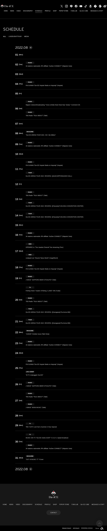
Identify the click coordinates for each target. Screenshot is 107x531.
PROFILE (47, 11)
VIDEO (19, 11)
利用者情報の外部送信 (87, 528)
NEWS (12, 11)
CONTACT (53, 512)
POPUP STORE (63, 11)
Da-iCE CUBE (84, 11)
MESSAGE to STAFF (96, 11)
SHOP (55, 11)
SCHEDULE (38, 11)
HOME (6, 11)
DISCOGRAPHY (28, 11)
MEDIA (26, 36)
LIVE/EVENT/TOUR (15, 36)
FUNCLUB (74, 11)
